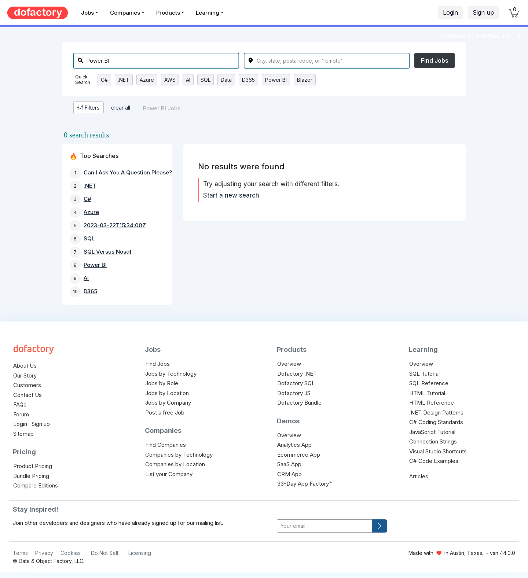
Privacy (44, 553)
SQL (205, 80)
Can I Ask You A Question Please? (128, 172)
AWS (170, 80)
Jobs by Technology (171, 373)
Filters (88, 107)
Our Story (25, 375)
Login (450, 12)
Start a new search (231, 195)
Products (168, 12)
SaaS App (289, 464)
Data (226, 80)
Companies (125, 12)
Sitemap (23, 433)
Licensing (139, 553)
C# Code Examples (433, 460)
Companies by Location (175, 464)
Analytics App (294, 444)
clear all (120, 107)
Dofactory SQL (296, 383)
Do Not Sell (104, 553)
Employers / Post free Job (476, 36)
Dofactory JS (294, 393)
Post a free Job (164, 412)
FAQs (19, 404)
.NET (123, 80)
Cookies (70, 553)
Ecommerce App (298, 454)
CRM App (289, 474)
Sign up (483, 12)
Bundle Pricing (31, 475)
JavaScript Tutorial (432, 431)
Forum (21, 414)
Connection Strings (433, 441)
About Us (25, 365)
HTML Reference (431, 402)
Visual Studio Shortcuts (438, 451)
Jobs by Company (168, 402)
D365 (248, 80)
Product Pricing (32, 466)
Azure (147, 80)
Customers (27, 385)
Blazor (304, 80)
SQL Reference (428, 383)
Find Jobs (434, 60)
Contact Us (27, 394)
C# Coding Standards (436, 422)
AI (188, 80)
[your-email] (324, 526)
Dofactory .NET (297, 373)
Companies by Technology (179, 454)
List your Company (168, 474)
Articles (418, 476)
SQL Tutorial (424, 373)
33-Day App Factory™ (304, 483)
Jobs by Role (161, 383)
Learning (207, 12)
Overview (289, 363)
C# (104, 80)
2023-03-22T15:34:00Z (115, 225)
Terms (20, 553)
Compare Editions (35, 485)
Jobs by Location (167, 393)
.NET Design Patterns (436, 412)
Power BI (276, 80)
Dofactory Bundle (299, 402)
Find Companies (165, 444)
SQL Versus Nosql (107, 251)
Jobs (87, 12)
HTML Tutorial (427, 393)
